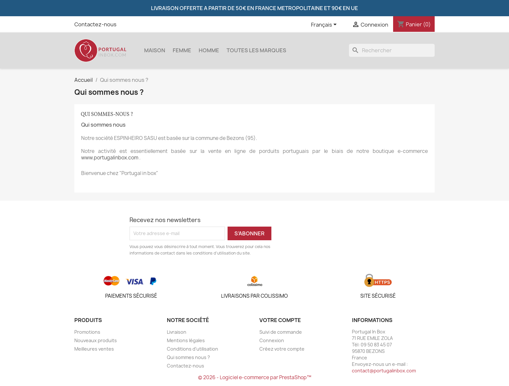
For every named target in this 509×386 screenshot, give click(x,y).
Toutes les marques (256, 50)
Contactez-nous (95, 24)
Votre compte (280, 320)
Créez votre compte (281, 349)
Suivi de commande (280, 332)
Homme (209, 50)
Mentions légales (186, 340)
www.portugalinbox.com (109, 157)
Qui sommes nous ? (188, 357)
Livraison (176, 332)
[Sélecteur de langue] (325, 25)
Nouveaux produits (95, 340)
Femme (182, 50)
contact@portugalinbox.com (384, 370)
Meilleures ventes (94, 349)
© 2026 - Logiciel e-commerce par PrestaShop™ (254, 377)
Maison (154, 50)
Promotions (87, 332)
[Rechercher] (392, 50)
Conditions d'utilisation (192, 349)
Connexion (271, 340)
